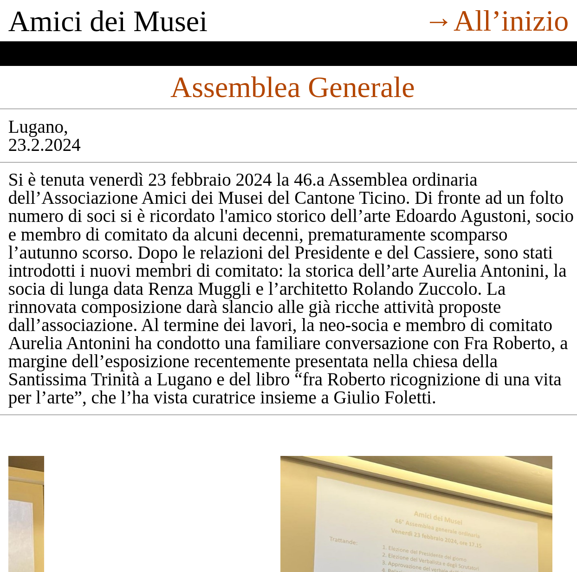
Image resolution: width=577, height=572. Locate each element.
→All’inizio (496, 20)
